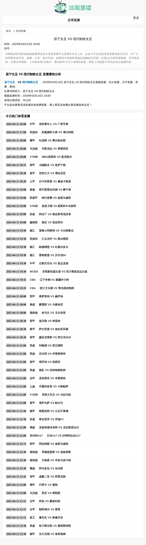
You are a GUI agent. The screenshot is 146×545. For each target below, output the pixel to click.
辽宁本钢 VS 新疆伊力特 (54, 279)
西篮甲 (34, 197)
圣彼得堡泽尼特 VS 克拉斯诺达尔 (59, 427)
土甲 (32, 181)
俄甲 (32, 484)
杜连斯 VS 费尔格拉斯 (52, 140)
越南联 (34, 222)
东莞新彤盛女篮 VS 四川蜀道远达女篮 (64, 271)
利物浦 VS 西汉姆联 (51, 345)
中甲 (32, 124)
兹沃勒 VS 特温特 (49, 320)
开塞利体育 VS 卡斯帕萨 (53, 386)
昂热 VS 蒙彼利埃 (49, 501)
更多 (136, 17)
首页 (8, 31)
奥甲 (32, 329)
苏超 (32, 214)
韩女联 (27, 100)
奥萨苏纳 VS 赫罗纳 (51, 296)
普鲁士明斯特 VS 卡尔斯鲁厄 (56, 230)
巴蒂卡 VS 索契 (48, 484)
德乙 (32, 230)
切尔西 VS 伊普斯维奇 (52, 353)
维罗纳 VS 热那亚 (49, 361)
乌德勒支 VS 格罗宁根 (52, 165)
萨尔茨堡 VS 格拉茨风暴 (53, 329)
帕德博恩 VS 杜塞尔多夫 (53, 246)
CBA (33, 279)
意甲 (32, 173)
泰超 (32, 189)
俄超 (32, 427)
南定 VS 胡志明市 (52, 222)
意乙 (32, 517)
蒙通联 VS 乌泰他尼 (51, 304)
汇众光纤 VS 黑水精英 (55, 238)
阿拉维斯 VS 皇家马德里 (53, 443)
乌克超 (34, 148)
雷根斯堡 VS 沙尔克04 (52, 255)
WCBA (34, 271)
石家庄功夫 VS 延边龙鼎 (53, 263)
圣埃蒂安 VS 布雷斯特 (52, 378)
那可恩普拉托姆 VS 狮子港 (55, 189)
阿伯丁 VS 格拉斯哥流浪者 (55, 214)
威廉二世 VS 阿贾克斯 (52, 476)
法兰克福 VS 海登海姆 (52, 533)
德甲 (32, 411)
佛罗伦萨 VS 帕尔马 (51, 402)
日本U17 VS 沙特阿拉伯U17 (64, 435)
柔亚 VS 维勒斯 (51, 493)
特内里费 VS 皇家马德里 (56, 197)
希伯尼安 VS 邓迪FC (51, 419)
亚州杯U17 (36, 435)
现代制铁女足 (30, 82)
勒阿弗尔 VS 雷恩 (49, 509)
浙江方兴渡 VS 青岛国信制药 (57, 288)
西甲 (32, 296)
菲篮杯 (34, 132)
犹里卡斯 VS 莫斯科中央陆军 (59, 206)
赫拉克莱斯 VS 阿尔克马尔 (55, 337)
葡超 (32, 468)
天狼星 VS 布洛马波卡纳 (56, 460)
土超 (32, 386)
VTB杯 (34, 156)
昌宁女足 (9, 82)
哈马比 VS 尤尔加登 (53, 312)
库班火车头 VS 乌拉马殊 (56, 394)
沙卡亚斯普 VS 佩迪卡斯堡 (55, 181)
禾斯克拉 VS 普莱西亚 (55, 148)
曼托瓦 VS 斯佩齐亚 (51, 517)
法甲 (32, 378)
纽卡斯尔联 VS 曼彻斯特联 (55, 525)
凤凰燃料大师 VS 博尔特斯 (57, 132)
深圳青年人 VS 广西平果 (53, 124)
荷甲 (32, 165)
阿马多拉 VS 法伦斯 (51, 468)
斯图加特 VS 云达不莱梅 (53, 411)
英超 (32, 345)
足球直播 (74, 20)
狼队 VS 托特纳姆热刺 (52, 370)
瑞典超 (34, 312)
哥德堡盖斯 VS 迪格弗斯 (56, 452)
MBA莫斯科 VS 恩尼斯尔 (57, 156)
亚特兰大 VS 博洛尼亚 (52, 173)
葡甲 (32, 140)
